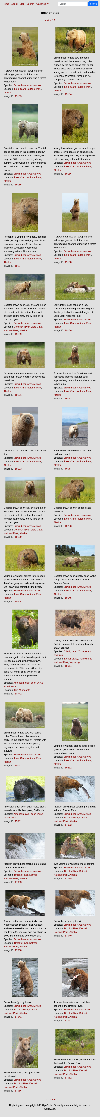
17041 (18, 1016)
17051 (68, 1020)
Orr (16, 690)
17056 (18, 1090)
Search (30, 3)
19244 (18, 601)
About (14, 3)
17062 (68, 1077)
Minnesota (24, 690)
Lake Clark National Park (27, 89)
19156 (68, 173)
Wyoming (75, 662)
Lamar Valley (71, 658)
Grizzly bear (70, 651)
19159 (18, 334)
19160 (68, 330)
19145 (68, 597)
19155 (18, 184)
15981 (18, 821)
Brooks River (71, 817)
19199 (18, 537)
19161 (18, 395)
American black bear (25, 682)
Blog (22, 3)
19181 (18, 765)
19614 (68, 666)
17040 (68, 935)
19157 (18, 266)
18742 (18, 693)
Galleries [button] (41, 3)
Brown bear (20, 85)
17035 (68, 878)
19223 (68, 526)
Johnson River (22, 326)
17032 (68, 824)
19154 (68, 94)
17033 (18, 882)
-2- (47, 19)
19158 (68, 262)
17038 (18, 950)
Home (6, 3)
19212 (68, 767)
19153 (18, 96)
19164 (68, 468)
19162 (68, 398)
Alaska (7, 92)
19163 (18, 468)
